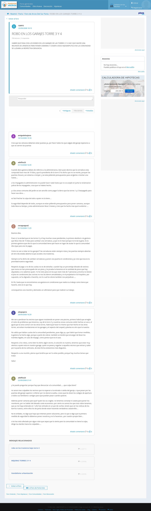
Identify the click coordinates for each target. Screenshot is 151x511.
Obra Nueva (37, 6)
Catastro (94, 510)
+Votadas (89, 110)
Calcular (130, 91)
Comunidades (25, 6)
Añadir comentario (77, 90)
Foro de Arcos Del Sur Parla (36, 14)
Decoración (48, 6)
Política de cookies (80, 510)
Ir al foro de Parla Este (35, 488)
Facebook (102, 510)
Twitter (110, 510)
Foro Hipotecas (22, 494)
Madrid (13, 14)
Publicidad (48, 510)
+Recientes (77, 110)
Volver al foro (12, 19)
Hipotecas (58, 6)
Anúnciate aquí (140, 50)
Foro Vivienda (10, 494)
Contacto (40, 510)
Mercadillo (130, 67)
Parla (20, 14)
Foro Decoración (48, 494)
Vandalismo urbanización (22, 473)
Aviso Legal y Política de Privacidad (63, 510)
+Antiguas (66, 110)
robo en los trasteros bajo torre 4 (25, 448)
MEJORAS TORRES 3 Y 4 (21, 460)
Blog (89, 510)
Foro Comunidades (35, 494)
